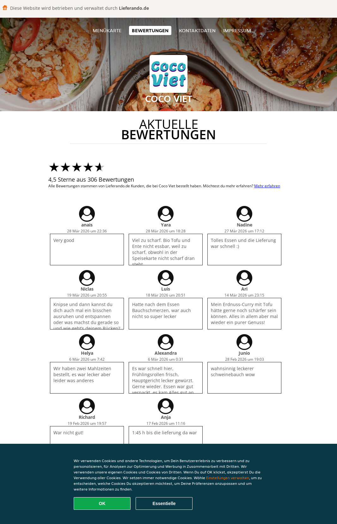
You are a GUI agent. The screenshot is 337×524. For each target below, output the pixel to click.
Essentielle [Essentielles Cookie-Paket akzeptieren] (163, 503)
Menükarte (107, 30)
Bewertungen (150, 30)
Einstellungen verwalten (227, 477)
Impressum (237, 30)
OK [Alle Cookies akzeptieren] (102, 503)
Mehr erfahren (267, 186)
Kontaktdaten (197, 30)
